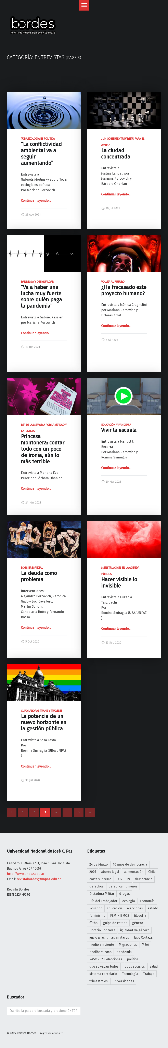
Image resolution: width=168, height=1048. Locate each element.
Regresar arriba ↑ (51, 1033)
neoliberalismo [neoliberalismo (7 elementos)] (100, 952)
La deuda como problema (39, 574)
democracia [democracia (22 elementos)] (143, 879)
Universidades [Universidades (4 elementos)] (123, 981)
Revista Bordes (26, 1033)
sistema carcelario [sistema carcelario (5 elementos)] (103, 974)
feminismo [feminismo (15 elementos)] (97, 916)
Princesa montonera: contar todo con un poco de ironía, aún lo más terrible (44, 444)
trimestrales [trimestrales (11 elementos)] (98, 981)
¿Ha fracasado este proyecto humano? (123, 288)
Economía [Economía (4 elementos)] (147, 901)
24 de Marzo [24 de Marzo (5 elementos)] (98, 864)
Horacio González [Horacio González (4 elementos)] (102, 930)
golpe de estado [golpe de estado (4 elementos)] (115, 923)
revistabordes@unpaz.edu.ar (39, 879)
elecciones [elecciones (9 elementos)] (135, 908)
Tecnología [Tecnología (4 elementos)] (130, 974)
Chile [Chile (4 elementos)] (152, 872)
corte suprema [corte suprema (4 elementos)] (100, 879)
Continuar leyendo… (36, 201)
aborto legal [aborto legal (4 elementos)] (110, 872)
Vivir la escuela (119, 428)
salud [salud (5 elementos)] (154, 966)
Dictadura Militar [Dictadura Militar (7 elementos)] (101, 894)
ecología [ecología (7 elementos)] (128, 901)
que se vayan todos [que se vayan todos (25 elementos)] (103, 966)
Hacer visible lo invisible (120, 577)
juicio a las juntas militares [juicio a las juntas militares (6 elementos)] (109, 937)
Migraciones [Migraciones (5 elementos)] (128, 945)
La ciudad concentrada (122, 148)
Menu (84, 5)
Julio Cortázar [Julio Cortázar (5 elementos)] (144, 937)
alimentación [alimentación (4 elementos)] (133, 872)
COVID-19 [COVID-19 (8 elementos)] (123, 879)
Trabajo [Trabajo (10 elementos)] (148, 974)
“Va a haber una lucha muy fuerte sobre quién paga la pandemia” (41, 294)
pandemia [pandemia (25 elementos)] (124, 952)
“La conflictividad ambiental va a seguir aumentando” (41, 151)
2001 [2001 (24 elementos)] (92, 872)
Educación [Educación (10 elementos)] (114, 908)
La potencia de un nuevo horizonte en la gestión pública (43, 720)
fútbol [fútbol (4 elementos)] (93, 923)
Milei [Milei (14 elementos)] (145, 945)
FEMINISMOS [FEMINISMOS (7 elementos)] (119, 916)
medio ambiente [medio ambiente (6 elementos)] (101, 945)
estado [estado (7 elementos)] (153, 908)
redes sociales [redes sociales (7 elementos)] (134, 966)
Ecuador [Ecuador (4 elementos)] (95, 908)
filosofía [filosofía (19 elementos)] (140, 916)
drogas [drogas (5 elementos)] (124, 894)
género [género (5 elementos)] (137, 923)
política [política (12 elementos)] (132, 959)
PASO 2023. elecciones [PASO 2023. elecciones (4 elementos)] (105, 959)
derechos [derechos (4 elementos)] (96, 886)
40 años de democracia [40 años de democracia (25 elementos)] (130, 864)
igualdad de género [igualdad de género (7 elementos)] (134, 930)
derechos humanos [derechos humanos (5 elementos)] (123, 886)
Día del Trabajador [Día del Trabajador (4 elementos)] (103, 901)
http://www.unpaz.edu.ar (25, 874)
